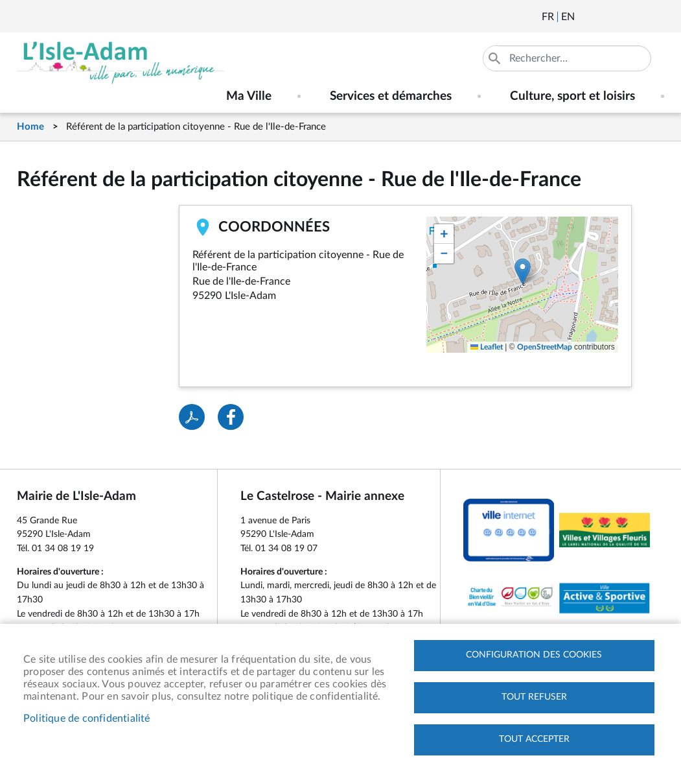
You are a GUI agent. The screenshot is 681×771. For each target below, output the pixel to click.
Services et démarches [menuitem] (391, 96)
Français (548, 17)
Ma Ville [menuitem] (248, 96)
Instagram (656, 17)
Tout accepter (534, 739)
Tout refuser (534, 697)
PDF (192, 417)
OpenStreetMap (544, 347)
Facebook (621, 17)
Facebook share (231, 417)
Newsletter (586, 17)
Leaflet (486, 347)
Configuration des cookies (534, 654)
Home (30, 127)
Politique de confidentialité (86, 718)
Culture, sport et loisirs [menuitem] (572, 96)
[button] (522, 271)
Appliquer (495, 58)
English (568, 17)
